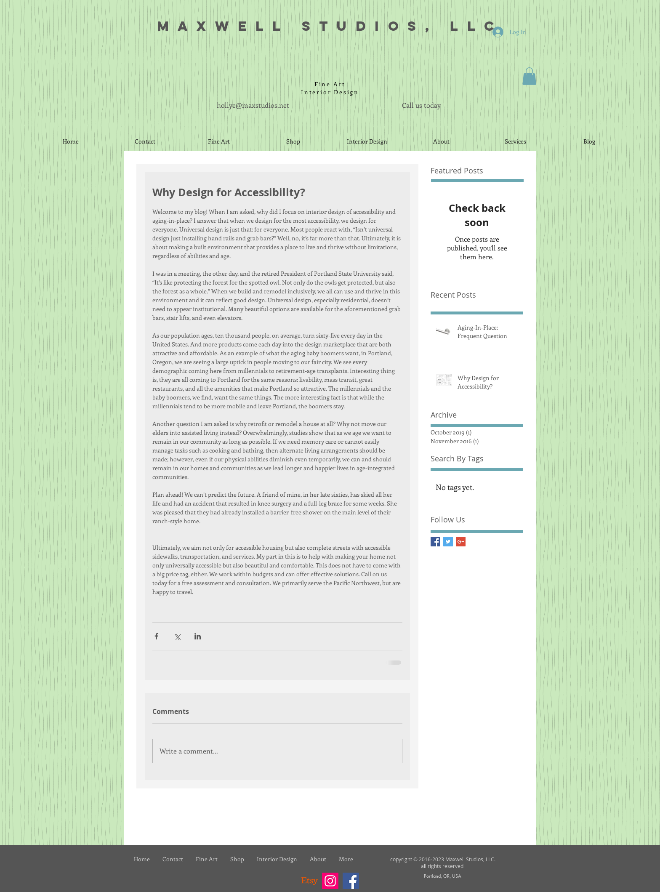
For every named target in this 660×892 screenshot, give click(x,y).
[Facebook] (351, 881)
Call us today (421, 105)
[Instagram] (330, 881)
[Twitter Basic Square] (448, 541)
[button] (529, 76)
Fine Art (330, 84)
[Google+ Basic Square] (461, 541)
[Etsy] (309, 881)
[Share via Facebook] (156, 636)
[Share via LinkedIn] (198, 636)
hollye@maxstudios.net (253, 105)
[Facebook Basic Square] (435, 541)
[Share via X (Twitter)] (177, 636)
